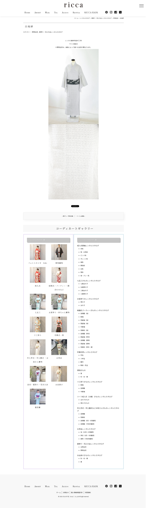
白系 (82, 269)
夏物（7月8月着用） (87, 439)
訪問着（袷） (85, 313)
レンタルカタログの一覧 (89, 240)
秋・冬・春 (84, 377)
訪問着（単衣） (86, 334)
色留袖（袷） (85, 320)
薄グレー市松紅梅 (67, 216)
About (37, 12)
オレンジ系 (84, 259)
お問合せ (66, 492)
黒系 (82, 272)
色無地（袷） (85, 330)
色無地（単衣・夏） (87, 347)
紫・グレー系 (85, 276)
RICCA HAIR (91, 12)
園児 (82, 362)
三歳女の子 (84, 290)
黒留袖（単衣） (86, 337)
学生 (82, 355)
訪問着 (83, 388)
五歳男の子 (84, 287)
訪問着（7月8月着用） (88, 424)
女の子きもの (85, 400)
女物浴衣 (83, 447)
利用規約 (88, 492)
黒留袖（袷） (85, 323)
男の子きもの (85, 403)
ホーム (58, 492)
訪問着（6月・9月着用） (89, 421)
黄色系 (83, 265)
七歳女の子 (84, 284)
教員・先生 (84, 365)
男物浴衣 (35, 32)
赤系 (82, 249)
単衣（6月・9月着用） (88, 435)
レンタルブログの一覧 (37, 240)
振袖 (82, 317)
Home (27, 12)
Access (65, 12)
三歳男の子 (84, 294)
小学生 (83, 359)
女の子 (83, 305)
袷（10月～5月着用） (88, 432)
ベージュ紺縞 (81, 216)
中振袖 (83, 327)
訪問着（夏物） (86, 340)
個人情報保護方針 (77, 492)
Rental (76, 12)
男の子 (83, 302)
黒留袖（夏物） (86, 344)
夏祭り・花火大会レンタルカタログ (51, 32)
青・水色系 (84, 252)
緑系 (82, 262)
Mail (47, 12)
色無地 (83, 417)
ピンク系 (83, 255)
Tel (56, 12)
